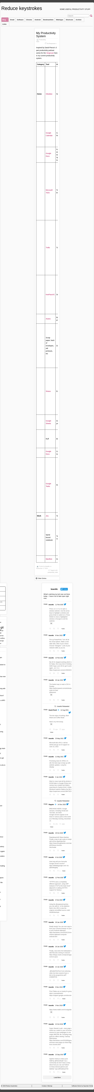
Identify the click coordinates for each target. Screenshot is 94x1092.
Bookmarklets (48, 20)
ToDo (37, 41)
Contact (44, 1086)
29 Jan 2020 (59, 922)
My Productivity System (46, 34)
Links (5, 24)
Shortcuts (69, 20)
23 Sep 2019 (59, 1054)
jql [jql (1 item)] (2, 630)
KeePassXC (50, 294)
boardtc (47, 566)
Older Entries (41, 578)
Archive (79, 20)
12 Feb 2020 (59, 877)
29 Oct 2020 (59, 833)
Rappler (51, 804)
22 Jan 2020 (59, 967)
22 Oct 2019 (59, 1024)
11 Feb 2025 (59, 604)
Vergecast (50, 53)
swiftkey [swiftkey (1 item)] (2, 638)
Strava (48, 391)
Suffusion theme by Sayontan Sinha (82, 1086)
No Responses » (52, 43)
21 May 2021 (59, 757)
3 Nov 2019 (59, 1005)
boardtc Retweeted (63, 706)
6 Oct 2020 (58, 857)
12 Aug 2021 (64, 710)
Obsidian (49, 94)
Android (38, 20)
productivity (51, 572)
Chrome (29, 20)
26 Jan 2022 (59, 680)
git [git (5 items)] (2, 627)
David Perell (53, 710)
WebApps (59, 20)
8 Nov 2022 (59, 635)
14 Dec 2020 (62, 804)
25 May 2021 (59, 738)
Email (12, 20)
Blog (5, 20)
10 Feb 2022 (59, 658)
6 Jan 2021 (58, 777)
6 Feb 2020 (59, 900)
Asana (48, 319)
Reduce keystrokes (21, 8)
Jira (47, 516)
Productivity (42, 39)
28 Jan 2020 (59, 946)
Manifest (49, 559)
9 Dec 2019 (59, 987)
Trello (48, 248)
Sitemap (49, 1086)
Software (20, 20)
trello (56, 572)
